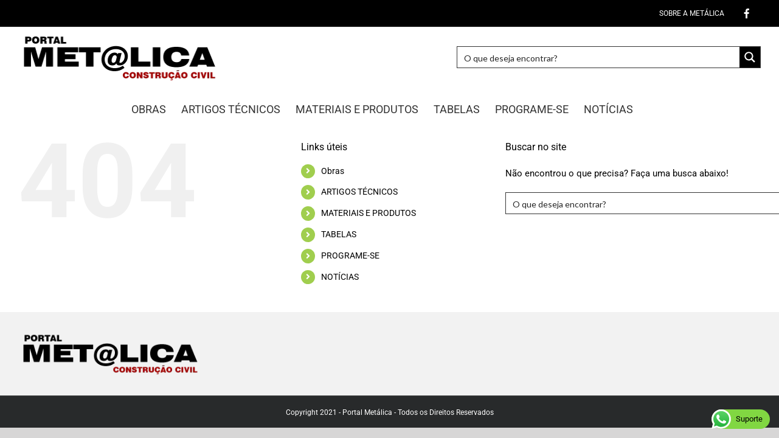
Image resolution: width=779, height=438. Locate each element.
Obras (332, 171)
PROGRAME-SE (350, 255)
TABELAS (338, 234)
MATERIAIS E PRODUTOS (368, 213)
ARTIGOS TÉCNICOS (359, 191)
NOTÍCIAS (340, 277)
